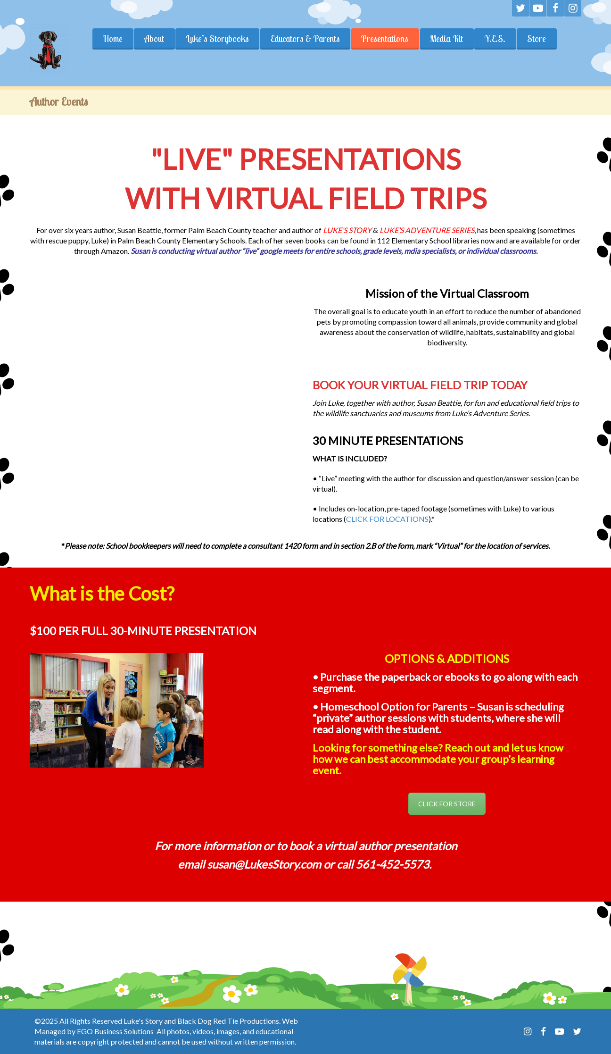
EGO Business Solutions (115, 1031)
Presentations (385, 38)
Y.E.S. (495, 38)
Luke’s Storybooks (217, 38)
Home (113, 38)
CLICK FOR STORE (447, 804)
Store (537, 38)
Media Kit (446, 38)
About (154, 38)
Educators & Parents (305, 38)
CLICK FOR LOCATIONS (387, 518)
